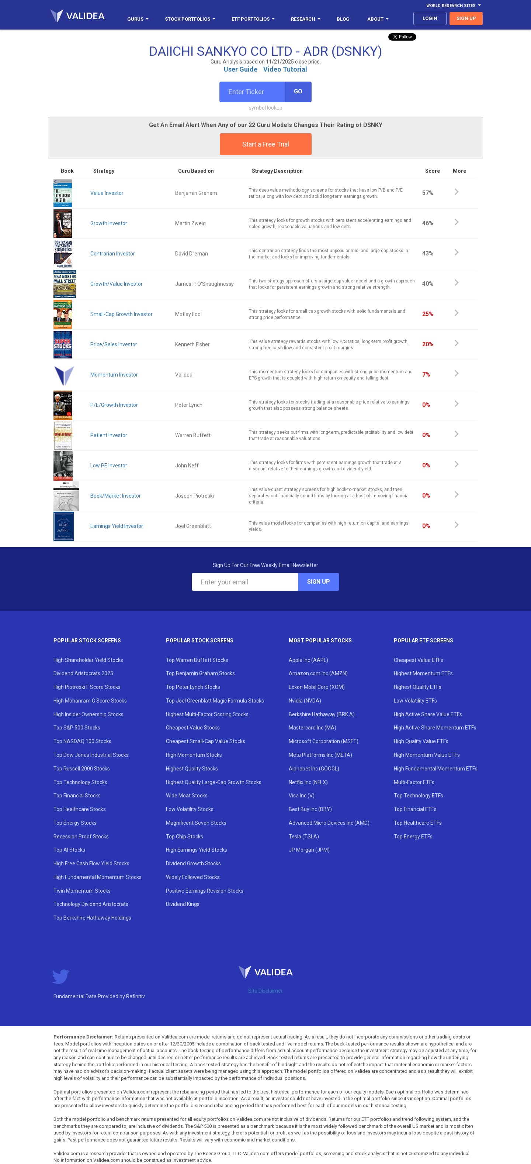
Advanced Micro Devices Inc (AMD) (329, 823)
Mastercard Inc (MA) (312, 728)
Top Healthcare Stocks (79, 809)
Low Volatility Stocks (190, 809)
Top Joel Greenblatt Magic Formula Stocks (215, 701)
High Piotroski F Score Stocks (87, 687)
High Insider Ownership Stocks (88, 714)
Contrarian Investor (112, 254)
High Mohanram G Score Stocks (90, 701)
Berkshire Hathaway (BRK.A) (322, 714)
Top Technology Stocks (80, 782)
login (430, 18)
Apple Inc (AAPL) (308, 660)
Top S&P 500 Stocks (76, 728)
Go (298, 91)
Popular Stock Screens (87, 640)
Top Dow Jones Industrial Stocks (91, 755)
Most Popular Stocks (320, 640)
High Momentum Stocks (194, 755)
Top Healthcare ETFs (418, 823)
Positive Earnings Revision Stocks (204, 891)
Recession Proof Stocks (81, 836)
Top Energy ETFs (413, 836)
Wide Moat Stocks (187, 796)
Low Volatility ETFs (415, 701)
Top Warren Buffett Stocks (197, 660)
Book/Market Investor (115, 496)
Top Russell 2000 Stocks (81, 769)
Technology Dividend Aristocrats (90, 904)
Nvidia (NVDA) (305, 701)
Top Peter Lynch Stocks (193, 687)
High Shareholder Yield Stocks (88, 660)
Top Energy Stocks (75, 823)
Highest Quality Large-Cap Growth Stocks (213, 782)
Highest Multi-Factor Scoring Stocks (207, 714)
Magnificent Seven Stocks (196, 823)
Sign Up (318, 581)
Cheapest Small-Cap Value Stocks (205, 741)
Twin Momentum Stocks (82, 891)
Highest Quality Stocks (192, 769)
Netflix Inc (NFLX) (308, 782)
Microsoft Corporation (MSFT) (323, 741)
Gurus (138, 19)
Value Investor (107, 193)
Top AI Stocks (69, 850)
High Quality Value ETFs (421, 741)
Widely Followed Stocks (193, 877)
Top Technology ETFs (418, 796)
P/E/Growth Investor (114, 405)
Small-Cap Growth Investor (121, 314)
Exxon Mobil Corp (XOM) (317, 687)
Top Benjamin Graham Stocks (200, 673)
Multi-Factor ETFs (414, 782)
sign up (466, 18)
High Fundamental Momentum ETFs (436, 769)
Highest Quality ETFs (417, 687)
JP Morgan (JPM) (309, 850)
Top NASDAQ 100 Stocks (82, 741)
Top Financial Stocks (77, 796)
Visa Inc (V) (302, 796)
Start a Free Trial (265, 144)
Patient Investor (108, 435)
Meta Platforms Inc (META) (320, 755)
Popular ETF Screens (423, 640)
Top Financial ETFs (415, 809)
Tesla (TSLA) (304, 836)
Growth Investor (108, 223)
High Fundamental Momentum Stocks (97, 877)
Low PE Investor (108, 465)
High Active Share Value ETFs (428, 714)
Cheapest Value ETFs (418, 660)
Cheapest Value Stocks (193, 728)
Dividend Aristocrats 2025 (83, 673)
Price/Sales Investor (113, 344)
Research (305, 19)
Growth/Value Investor (116, 284)
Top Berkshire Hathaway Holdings (92, 918)
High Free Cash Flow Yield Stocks (91, 863)
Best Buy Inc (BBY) (310, 809)
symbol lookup (265, 108)
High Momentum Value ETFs (427, 755)
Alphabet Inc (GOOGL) (314, 769)
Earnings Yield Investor (116, 526)
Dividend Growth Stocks (193, 863)
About (378, 19)
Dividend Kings (182, 904)
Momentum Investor (114, 375)
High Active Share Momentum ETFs (435, 728)
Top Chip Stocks (184, 836)
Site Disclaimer (265, 991)
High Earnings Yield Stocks (196, 850)
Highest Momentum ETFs (423, 673)
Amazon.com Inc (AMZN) (318, 673)
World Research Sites (453, 5)
